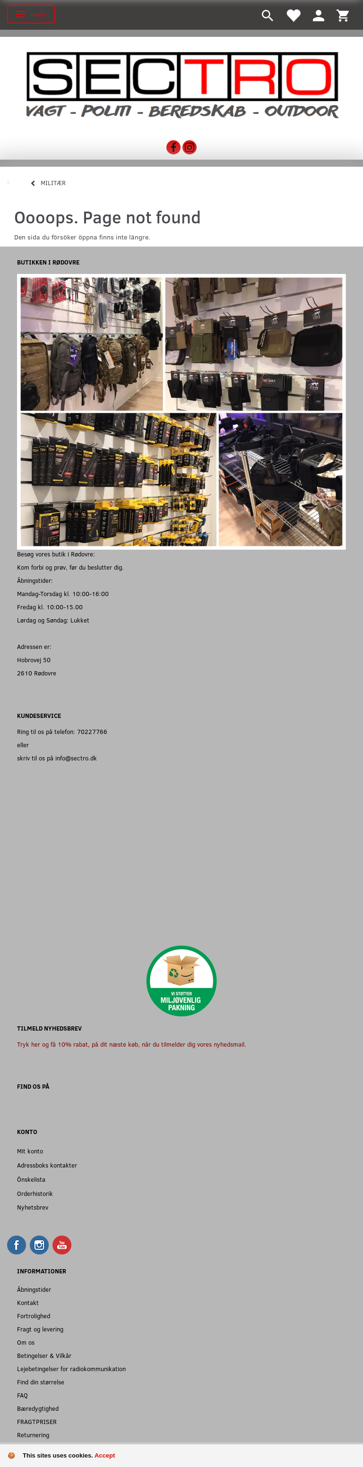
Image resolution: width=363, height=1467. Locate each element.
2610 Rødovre (36, 673)
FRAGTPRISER (37, 1421)
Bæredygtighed (38, 1408)
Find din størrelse (40, 1382)
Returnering (33, 1435)
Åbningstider (34, 1289)
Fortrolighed (33, 1316)
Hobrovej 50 (34, 660)
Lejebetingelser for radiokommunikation (71, 1369)
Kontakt (28, 1302)
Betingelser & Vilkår (44, 1355)
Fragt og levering (40, 1329)
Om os (26, 1342)
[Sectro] (181, 84)
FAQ (22, 1395)
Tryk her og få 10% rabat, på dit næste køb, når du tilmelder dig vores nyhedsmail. (131, 1044)
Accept (105, 1455)
